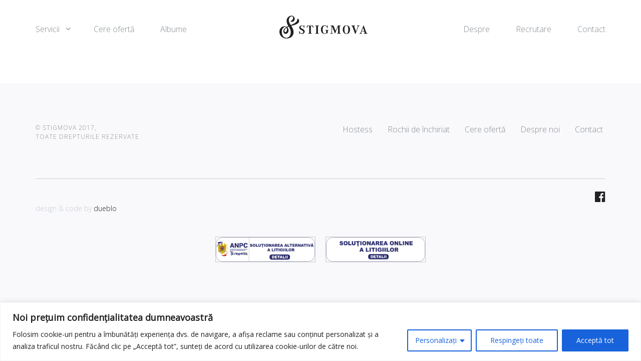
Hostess (358, 129)
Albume (173, 29)
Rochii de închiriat (419, 129)
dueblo (105, 208)
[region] (320, 331)
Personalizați (436, 340)
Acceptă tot (595, 340)
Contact (591, 29)
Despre (476, 29)
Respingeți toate (516, 340)
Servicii (48, 29)
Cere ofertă (114, 29)
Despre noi (540, 129)
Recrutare (533, 29)
